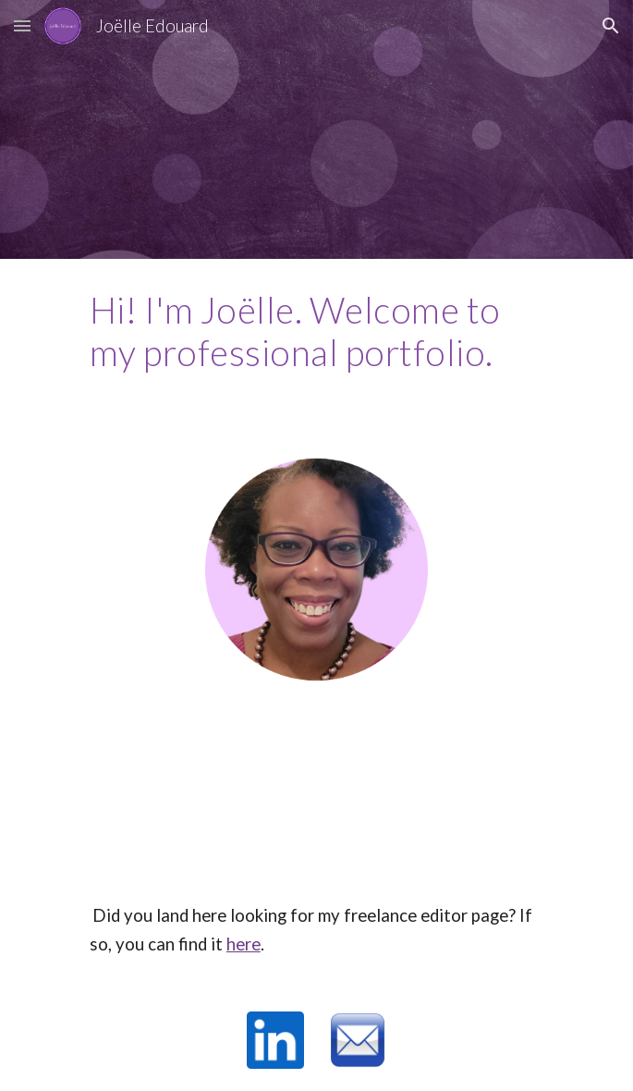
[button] (22, 25)
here (243, 944)
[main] (316, 331)
